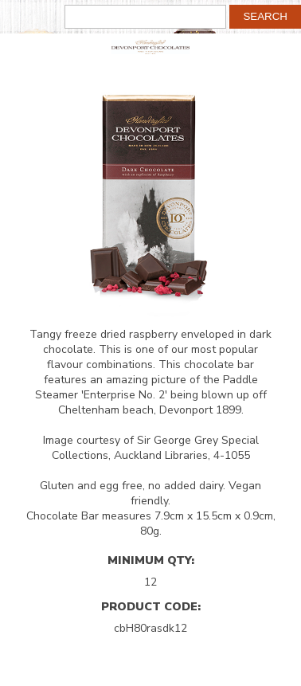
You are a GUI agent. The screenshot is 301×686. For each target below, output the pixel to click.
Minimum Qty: (151, 560)
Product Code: (151, 606)
